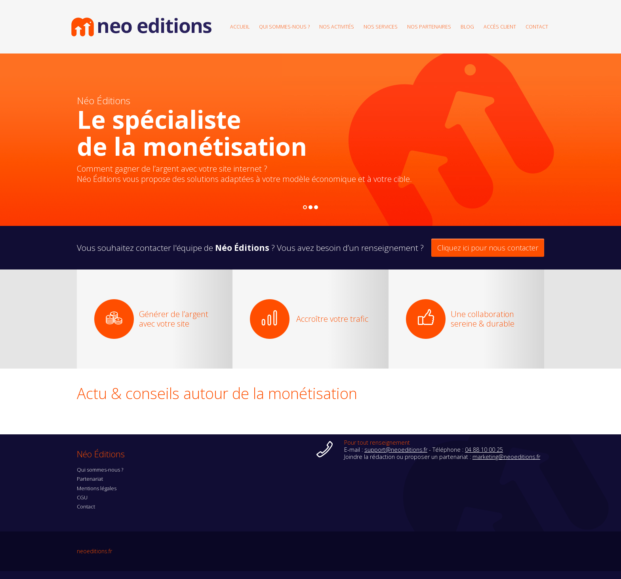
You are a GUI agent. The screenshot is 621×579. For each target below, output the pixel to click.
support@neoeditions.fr (395, 449)
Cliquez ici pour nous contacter (487, 247)
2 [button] (310, 207)
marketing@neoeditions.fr (506, 457)
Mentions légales (96, 488)
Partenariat (90, 478)
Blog (467, 26)
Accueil (240, 26)
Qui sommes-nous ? (284, 26)
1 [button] (305, 207)
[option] (310, 139)
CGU (82, 497)
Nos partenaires (429, 26)
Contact (537, 26)
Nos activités (336, 26)
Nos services (381, 26)
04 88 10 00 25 (484, 449)
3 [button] (316, 207)
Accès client (500, 26)
